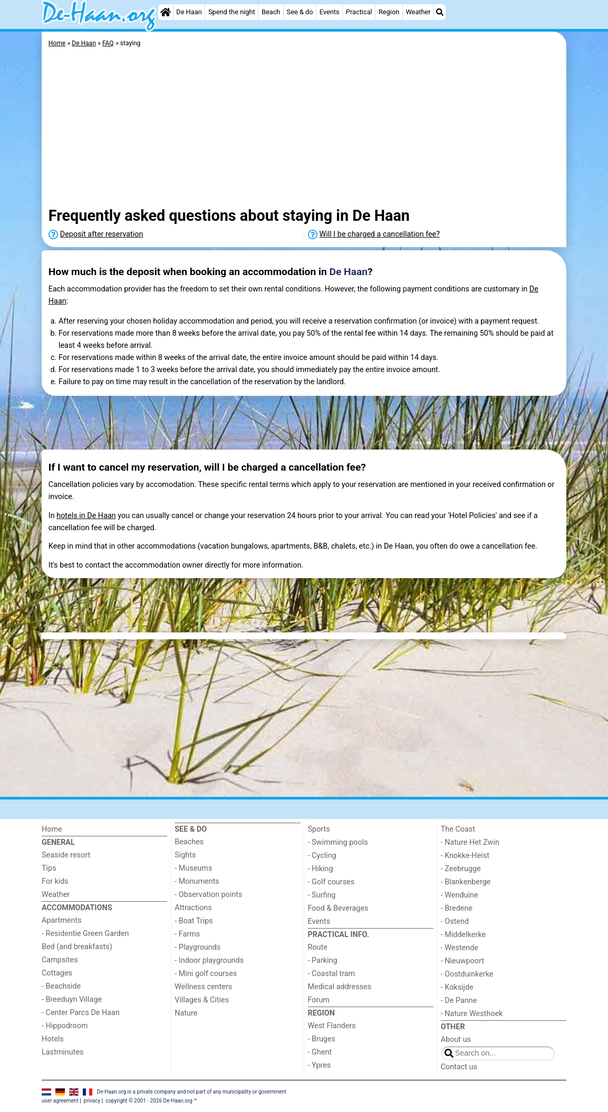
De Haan (188, 12)
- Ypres (319, 1065)
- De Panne (459, 1000)
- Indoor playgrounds (209, 960)
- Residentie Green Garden (85, 933)
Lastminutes (62, 1052)
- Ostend (455, 921)
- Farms (187, 934)
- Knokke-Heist (465, 855)
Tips (49, 868)
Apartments (62, 920)
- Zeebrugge (461, 868)
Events (330, 12)
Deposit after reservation (101, 234)
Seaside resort (66, 855)
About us (456, 1039)
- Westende (459, 947)
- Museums (193, 868)
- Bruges (321, 1039)
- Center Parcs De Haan (81, 1012)
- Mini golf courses (206, 973)
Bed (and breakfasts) (77, 946)
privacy (92, 1101)
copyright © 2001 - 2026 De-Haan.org (148, 1101)
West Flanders (332, 1025)
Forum (319, 1000)
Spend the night (231, 12)
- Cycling (322, 855)
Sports (319, 829)
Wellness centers (203, 986)
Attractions (193, 907)
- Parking (322, 960)
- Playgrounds (197, 947)
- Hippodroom (65, 1025)
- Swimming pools (338, 842)
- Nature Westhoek (472, 1013)
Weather (418, 12)
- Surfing (322, 895)
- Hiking (320, 868)
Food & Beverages (338, 908)
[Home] (165, 12)
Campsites (60, 959)
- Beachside (61, 986)
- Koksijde (457, 987)
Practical (359, 12)
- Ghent (320, 1052)
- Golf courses (331, 881)
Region (389, 12)
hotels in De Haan (86, 515)
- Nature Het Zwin (470, 842)
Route (317, 947)
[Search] (440, 12)
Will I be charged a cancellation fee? (380, 234)
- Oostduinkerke (467, 974)
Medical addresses (340, 986)
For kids (55, 881)
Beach (271, 12)
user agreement (60, 1101)
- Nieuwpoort (462, 961)
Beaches (189, 841)
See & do (300, 12)
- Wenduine (459, 895)
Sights (185, 855)
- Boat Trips (194, 920)
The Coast (458, 829)
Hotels (53, 1039)
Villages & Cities (202, 1000)
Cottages (57, 973)
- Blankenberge (466, 881)
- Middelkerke (463, 934)
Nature (186, 1013)
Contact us (459, 1066)
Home (52, 829)
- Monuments (197, 881)
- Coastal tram (331, 973)
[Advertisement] (304, 129)
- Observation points (208, 894)
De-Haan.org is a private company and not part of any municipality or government (191, 1092)
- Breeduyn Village (72, 999)
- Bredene (456, 908)
